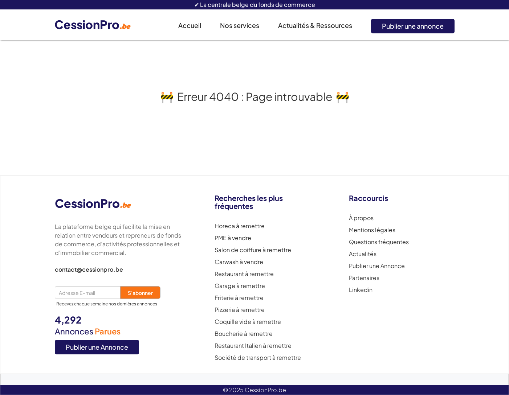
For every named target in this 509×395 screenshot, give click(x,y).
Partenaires (364, 278)
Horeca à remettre (240, 226)
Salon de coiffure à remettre (253, 250)
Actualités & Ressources (315, 25)
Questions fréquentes (379, 242)
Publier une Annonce (97, 347)
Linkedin (360, 290)
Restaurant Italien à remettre (253, 345)
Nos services (239, 25)
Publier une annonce (413, 26)
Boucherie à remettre (244, 333)
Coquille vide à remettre (248, 321)
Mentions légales (372, 230)
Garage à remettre (240, 286)
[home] (97, 25)
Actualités (362, 254)
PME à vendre (233, 238)
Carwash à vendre (239, 262)
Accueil (189, 25)
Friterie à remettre (239, 298)
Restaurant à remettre (244, 274)
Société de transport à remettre (258, 357)
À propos (361, 218)
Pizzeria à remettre (240, 309)
